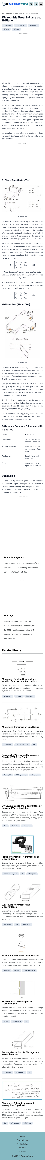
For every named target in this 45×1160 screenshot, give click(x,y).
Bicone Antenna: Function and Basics (20, 955)
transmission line (22, 745)
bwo (5, 826)
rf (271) (6, 626)
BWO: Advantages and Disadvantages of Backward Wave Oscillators (22, 807)
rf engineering (21, 775)
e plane (6, 29)
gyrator (19, 696)
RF (15, 4)
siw (5, 1123)
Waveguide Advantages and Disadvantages (16, 905)
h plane (16, 29)
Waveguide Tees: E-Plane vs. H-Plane (29, 13)
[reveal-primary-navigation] (41, 4)
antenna (7, 970)
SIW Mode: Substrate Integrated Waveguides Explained (18, 1104)
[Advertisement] (22, 57)
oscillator (15, 826)
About (22, 1136)
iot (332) (32, 621)
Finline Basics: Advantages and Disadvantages (17, 1002)
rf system (29, 696)
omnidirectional (29, 970)
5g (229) (7, 630)
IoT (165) (24, 572)
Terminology (7, 13)
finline (6, 1021)
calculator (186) (10, 639)
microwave (33, 25)
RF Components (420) (30, 563)
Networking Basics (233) (28, 568)
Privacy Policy (22, 1140)
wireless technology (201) (22, 634)
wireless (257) (16, 626)
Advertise (22, 1148)
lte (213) (7, 634)
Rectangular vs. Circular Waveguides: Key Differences (20, 1053)
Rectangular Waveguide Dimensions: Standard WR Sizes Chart (20, 756)
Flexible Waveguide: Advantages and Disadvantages (20, 858)
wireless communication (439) (15, 621)
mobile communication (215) (24, 630)
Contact (22, 1152)
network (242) (30, 626)
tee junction (20, 25)
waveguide (7, 25)
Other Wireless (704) (12, 563)
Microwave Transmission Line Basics (20, 727)
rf (34, 745)
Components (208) (11, 572)
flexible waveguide (10, 874)
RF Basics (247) (10, 568)
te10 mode (27, 1123)
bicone (16, 970)
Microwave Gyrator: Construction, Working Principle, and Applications (19, 680)
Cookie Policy (22, 1144)
